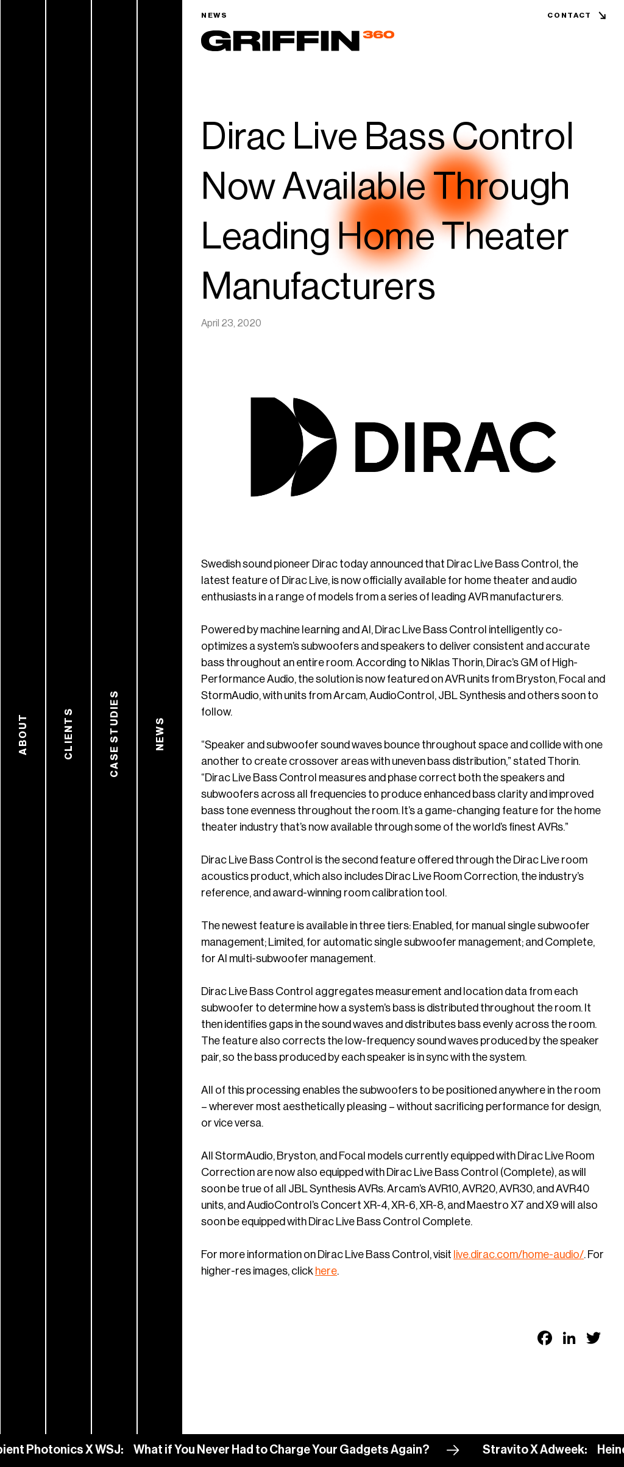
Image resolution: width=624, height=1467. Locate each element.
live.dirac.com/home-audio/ (518, 1254)
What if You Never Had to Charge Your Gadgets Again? (289, 1450)
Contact (569, 15)
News (214, 15)
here (326, 1270)
